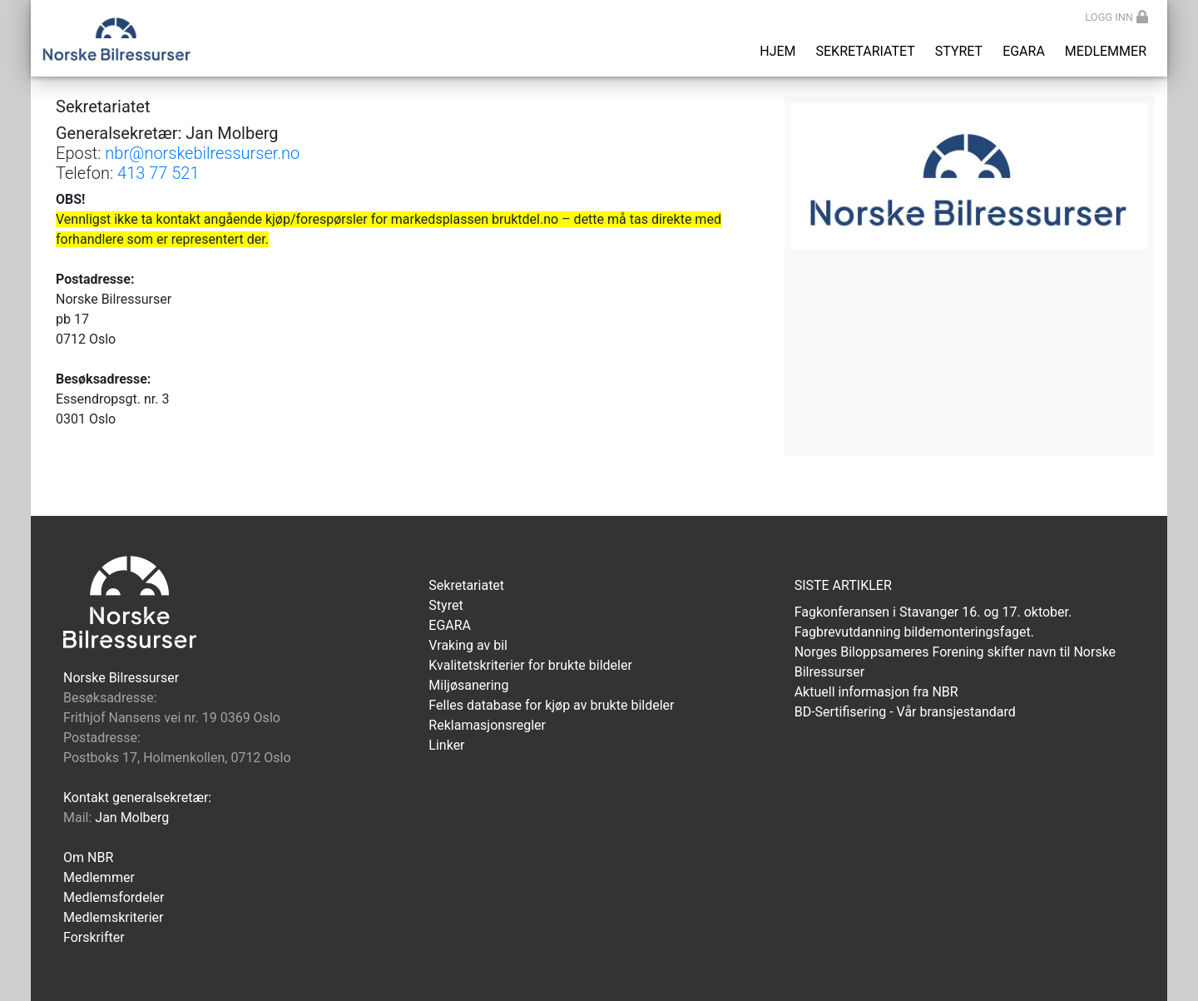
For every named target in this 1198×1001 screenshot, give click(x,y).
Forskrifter (94, 937)
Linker (446, 745)
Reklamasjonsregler (487, 725)
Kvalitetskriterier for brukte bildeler (530, 665)
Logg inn (1116, 17)
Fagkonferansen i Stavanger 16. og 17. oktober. (933, 612)
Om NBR (88, 857)
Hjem (777, 51)
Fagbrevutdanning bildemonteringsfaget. (914, 632)
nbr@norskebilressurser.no (202, 153)
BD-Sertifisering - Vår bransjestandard (905, 712)
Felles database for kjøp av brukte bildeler (551, 705)
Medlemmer (1105, 51)
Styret (959, 51)
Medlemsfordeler (113, 897)
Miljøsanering (468, 685)
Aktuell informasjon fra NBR (876, 692)
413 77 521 (158, 173)
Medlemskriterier (113, 917)
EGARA (1023, 51)
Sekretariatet (865, 51)
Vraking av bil (467, 645)
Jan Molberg (132, 817)
